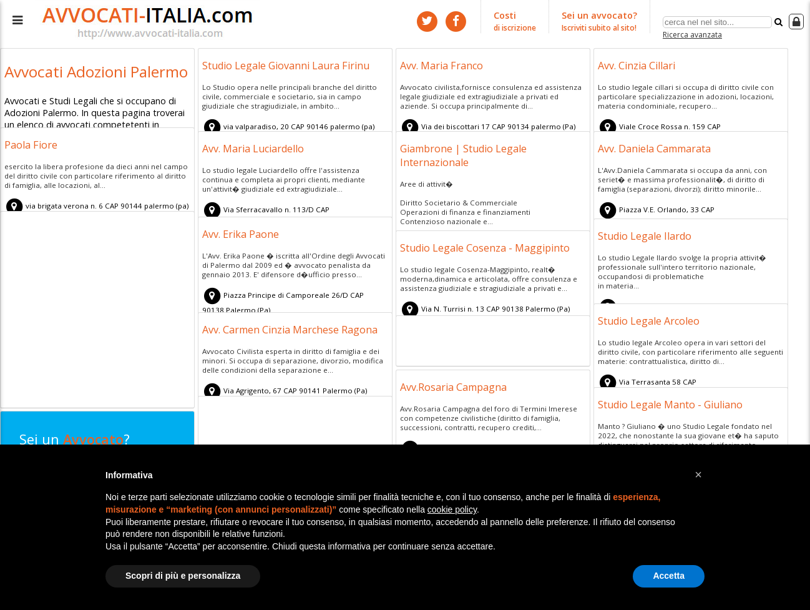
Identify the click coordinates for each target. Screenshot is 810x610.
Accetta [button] (669, 576)
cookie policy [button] (452, 509)
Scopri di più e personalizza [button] (182, 576)
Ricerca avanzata (692, 33)
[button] (698, 475)
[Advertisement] (97, 311)
